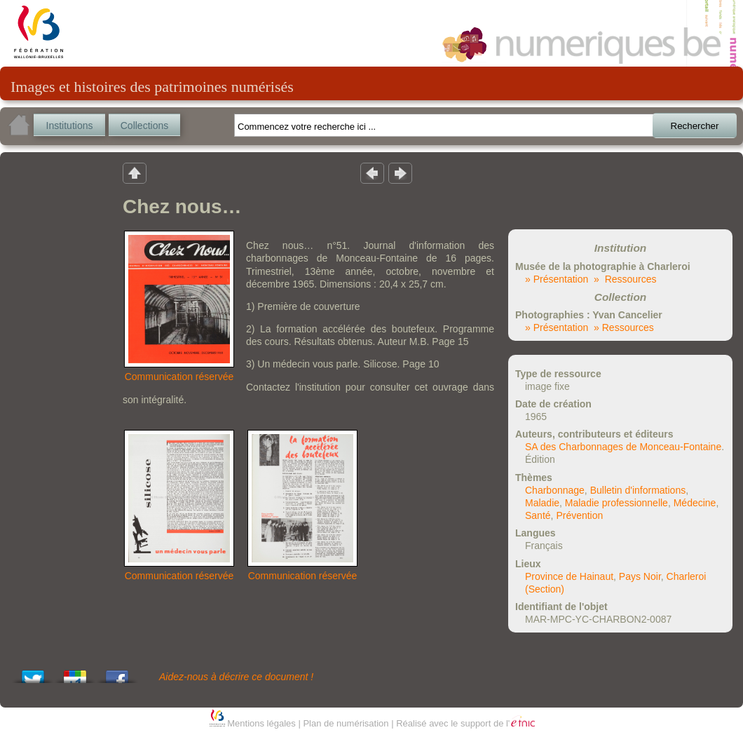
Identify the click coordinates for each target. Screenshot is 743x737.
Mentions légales (261, 723)
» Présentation (556, 279)
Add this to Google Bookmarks (75, 673)
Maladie (542, 502)
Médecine (695, 502)
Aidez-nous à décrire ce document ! (236, 676)
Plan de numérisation (345, 723)
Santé (538, 515)
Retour (134, 172)
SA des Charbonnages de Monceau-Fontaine (623, 446)
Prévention (579, 515)
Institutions (69, 125)
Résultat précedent (372, 172)
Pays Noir (640, 576)
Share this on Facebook (117, 673)
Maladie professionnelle (616, 502)
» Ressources (625, 279)
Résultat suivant (400, 172)
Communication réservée (179, 376)
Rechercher (695, 126)
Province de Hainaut (569, 576)
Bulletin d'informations (638, 490)
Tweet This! (33, 673)
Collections (144, 125)
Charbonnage (555, 490)
